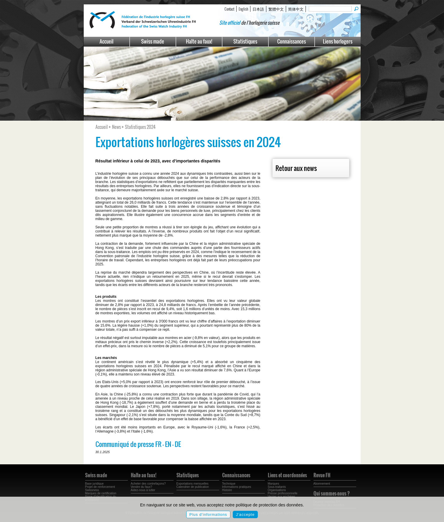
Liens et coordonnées (287, 475)
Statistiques (245, 41)
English (243, 9)
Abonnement (321, 483)
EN (168, 444)
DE (178, 444)
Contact (229, 9)
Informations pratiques (236, 486)
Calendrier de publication (192, 486)
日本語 (258, 9)
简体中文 (295, 9)
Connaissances (291, 41)
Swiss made (152, 41)
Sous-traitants (277, 486)
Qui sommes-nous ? (331, 493)
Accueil (106, 41)
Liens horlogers (337, 41)
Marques (273, 483)
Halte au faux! (199, 41)
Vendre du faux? (141, 486)
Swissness (92, 490)
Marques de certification (100, 493)
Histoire (227, 490)
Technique (229, 483)
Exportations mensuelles (192, 483)
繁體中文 (276, 9)
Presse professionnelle (283, 493)
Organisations (277, 490)
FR (158, 444)
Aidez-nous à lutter (143, 490)
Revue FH (321, 475)
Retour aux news (296, 168)
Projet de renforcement (100, 486)
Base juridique (94, 483)
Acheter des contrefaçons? (148, 483)
